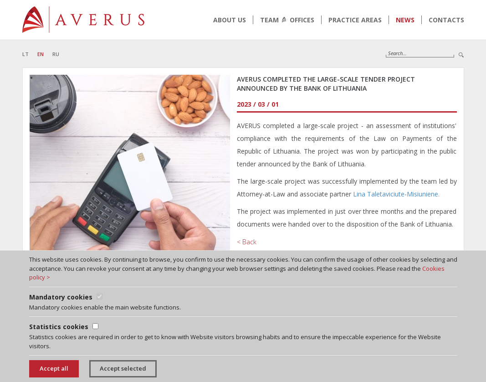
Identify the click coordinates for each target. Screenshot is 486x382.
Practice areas (355, 19)
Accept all (54, 368)
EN (40, 54)
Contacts (446, 19)
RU (55, 54)
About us (229, 19)
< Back (246, 241)
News (405, 19)
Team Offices (287, 19)
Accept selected (123, 368)
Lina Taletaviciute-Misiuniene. (396, 194)
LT (25, 54)
